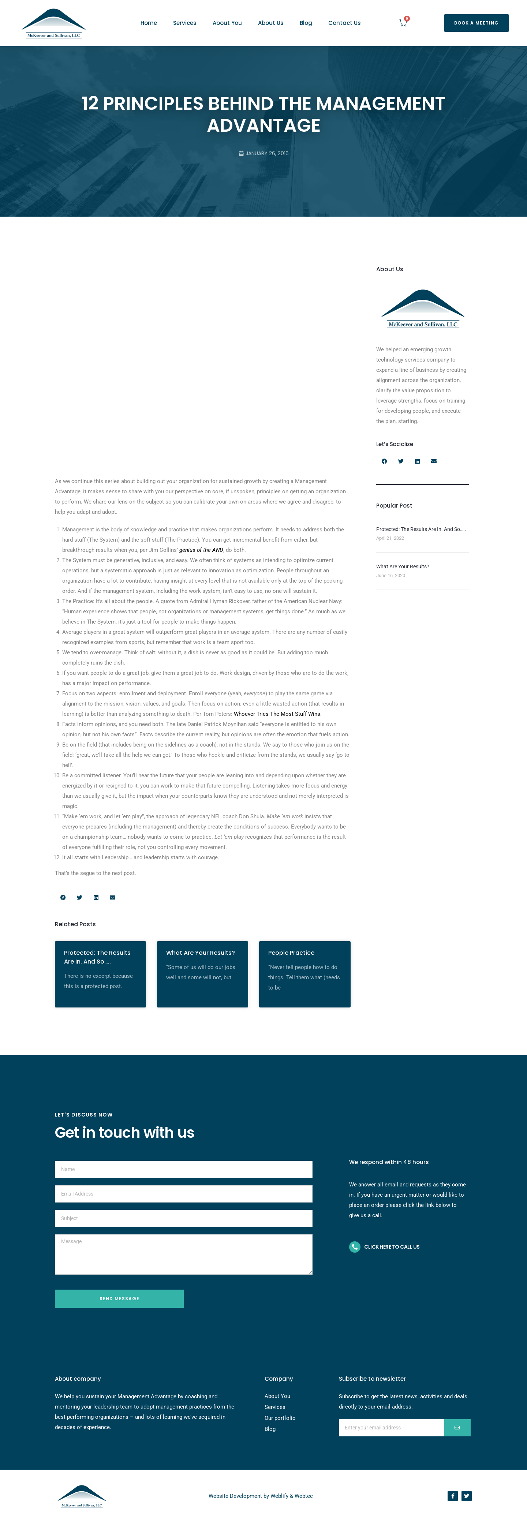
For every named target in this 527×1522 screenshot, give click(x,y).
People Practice (291, 953)
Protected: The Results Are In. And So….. (97, 957)
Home (149, 23)
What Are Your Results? (200, 953)
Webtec (304, 1496)
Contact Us (344, 23)
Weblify (279, 1496)
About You (227, 23)
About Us (271, 23)
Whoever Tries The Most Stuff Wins (277, 714)
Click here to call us (392, 1246)
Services (185, 23)
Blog (306, 23)
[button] (476, 23)
